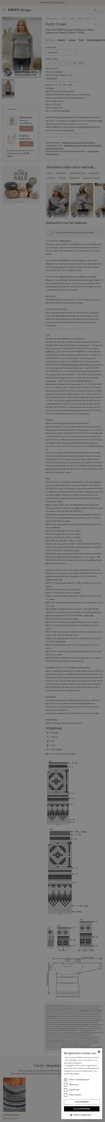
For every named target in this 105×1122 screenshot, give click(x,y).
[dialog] (81, 1083)
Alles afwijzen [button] (82, 1102)
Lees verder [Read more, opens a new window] (74, 1074)
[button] (82, 1115)
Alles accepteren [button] (82, 1109)
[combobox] (98, 1051)
